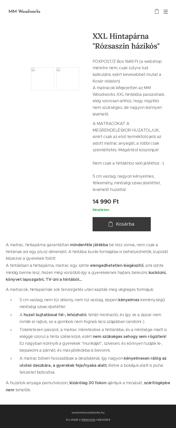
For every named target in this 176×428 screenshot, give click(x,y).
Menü (166, 11)
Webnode (88, 420)
